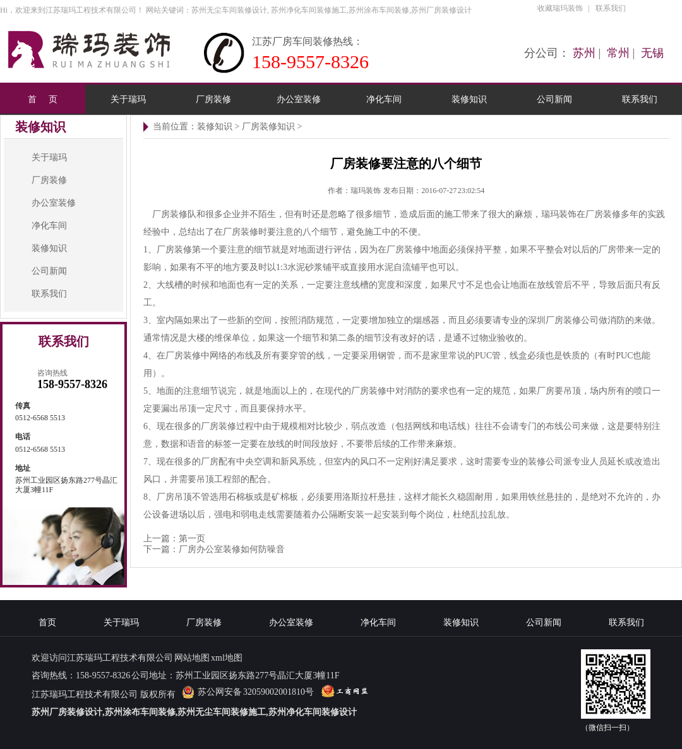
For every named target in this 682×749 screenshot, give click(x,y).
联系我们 (610, 8)
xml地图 (226, 658)
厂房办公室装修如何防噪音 (232, 549)
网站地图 (192, 658)
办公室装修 (299, 99)
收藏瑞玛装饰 (560, 8)
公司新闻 (554, 99)
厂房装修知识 (268, 126)
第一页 (192, 538)
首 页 (42, 99)
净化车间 (384, 99)
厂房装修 (213, 99)
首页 (47, 622)
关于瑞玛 (128, 99)
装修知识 (469, 99)
